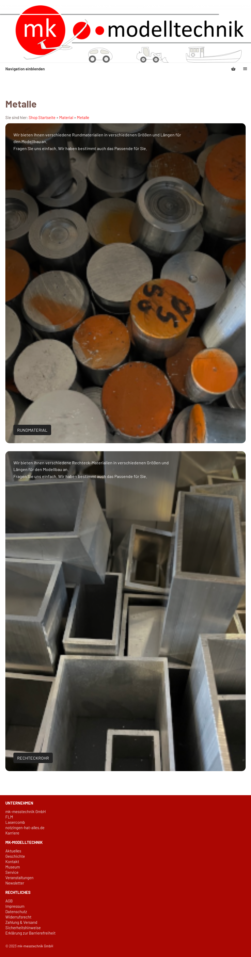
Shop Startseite (42, 117)
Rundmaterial (32, 429)
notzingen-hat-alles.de (24, 827)
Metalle (83, 117)
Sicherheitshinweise (23, 927)
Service (11, 872)
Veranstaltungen (19, 877)
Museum (12, 866)
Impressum (14, 906)
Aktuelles (13, 850)
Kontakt (12, 861)
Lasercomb (15, 822)
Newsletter (14, 883)
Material (66, 117)
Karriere (12, 832)
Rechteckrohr (33, 757)
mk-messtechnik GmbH (25, 811)
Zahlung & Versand (21, 922)
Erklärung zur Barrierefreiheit (30, 933)
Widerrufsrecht (18, 916)
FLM (9, 816)
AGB (9, 900)
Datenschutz (16, 911)
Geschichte (15, 856)
